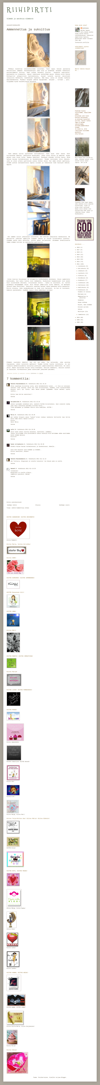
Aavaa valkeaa (82, 302)
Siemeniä (81, 300)
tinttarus (85, 28)
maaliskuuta (82, 287)
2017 (78, 249)
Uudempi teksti (12, 505)
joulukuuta (82, 266)
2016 (78, 252)
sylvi (12, 429)
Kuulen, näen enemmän (85, 304)
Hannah (13, 468)
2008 (78, 322)
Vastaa (13, 396)
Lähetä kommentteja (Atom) (20, 508)
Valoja (80, 309)
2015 (78, 254)
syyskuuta (81, 273)
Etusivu (38, 505)
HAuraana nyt (82, 294)
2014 (78, 257)
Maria (12, 414)
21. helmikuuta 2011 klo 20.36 (34, 444)
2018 (78, 247)
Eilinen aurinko (83, 307)
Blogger (63, 1077)
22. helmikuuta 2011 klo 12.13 (36, 459)
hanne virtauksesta (17, 444)
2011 (78, 264)
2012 (78, 261)
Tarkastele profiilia (82, 42)
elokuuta (81, 275)
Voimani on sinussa (84, 292)
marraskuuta (82, 268)
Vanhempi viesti (64, 505)
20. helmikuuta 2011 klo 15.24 (36, 383)
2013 (78, 259)
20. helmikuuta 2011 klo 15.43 (30, 401)
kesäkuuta (81, 280)
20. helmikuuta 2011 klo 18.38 (25, 429)
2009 (78, 320)
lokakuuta (81, 271)
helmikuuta (82, 290)
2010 (78, 317)
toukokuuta (82, 282)
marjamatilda (15, 401)
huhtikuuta (82, 285)
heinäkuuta (82, 278)
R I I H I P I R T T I (29, 9)
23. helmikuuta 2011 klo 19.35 (25, 468)
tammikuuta (82, 314)
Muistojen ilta (83, 311)
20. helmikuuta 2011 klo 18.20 (25, 414)
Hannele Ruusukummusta (18, 383)
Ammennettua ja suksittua (83, 297)
